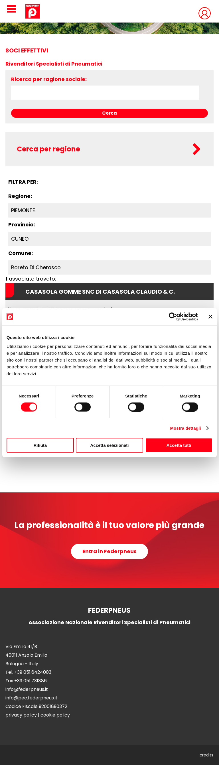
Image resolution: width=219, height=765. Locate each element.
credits (206, 755)
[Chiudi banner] (210, 316)
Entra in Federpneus (109, 551)
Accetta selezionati (109, 445)
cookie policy (55, 715)
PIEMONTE (23, 210)
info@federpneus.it (26, 689)
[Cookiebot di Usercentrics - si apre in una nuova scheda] (173, 316)
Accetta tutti (179, 445)
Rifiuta (40, 445)
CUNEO (20, 238)
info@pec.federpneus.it (31, 698)
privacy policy (21, 715)
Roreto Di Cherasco (36, 267)
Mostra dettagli (185, 427)
